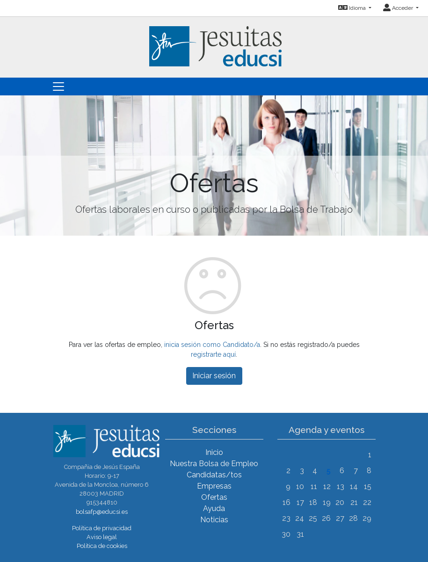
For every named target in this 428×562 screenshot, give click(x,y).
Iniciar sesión (214, 375)
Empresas (214, 486)
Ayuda (214, 508)
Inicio (214, 452)
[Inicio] (214, 40)
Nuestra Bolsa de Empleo (214, 463)
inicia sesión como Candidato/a (212, 344)
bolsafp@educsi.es (102, 511)
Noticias (214, 519)
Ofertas (214, 497)
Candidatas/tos (214, 474)
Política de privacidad (101, 528)
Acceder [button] (398, 8)
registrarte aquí (213, 354)
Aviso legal (102, 536)
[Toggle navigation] (58, 86)
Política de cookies (102, 545)
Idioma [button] (352, 8)
